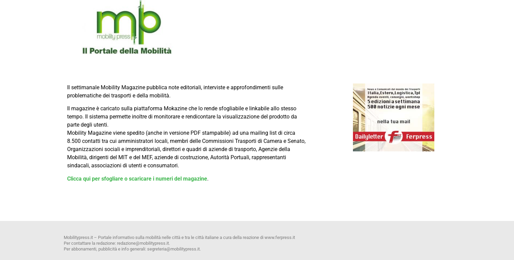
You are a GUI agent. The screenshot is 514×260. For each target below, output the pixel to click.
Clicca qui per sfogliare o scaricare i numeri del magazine (137, 178)
